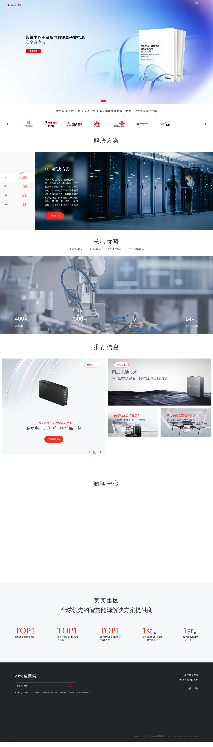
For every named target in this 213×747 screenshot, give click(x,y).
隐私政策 (18, 741)
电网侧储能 (95, 693)
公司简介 (19, 715)
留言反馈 (19, 727)
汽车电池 (39, 719)
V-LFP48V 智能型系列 (60, 693)
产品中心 (39, 707)
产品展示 (81, 6)
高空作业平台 (83, 693)
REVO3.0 (28, 693)
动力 (78, 723)
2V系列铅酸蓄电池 (42, 693)
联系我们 (199, 8)
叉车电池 (39, 723)
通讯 (78, 719)
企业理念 (19, 719)
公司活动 (59, 719)
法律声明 (33, 741)
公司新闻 (59, 715)
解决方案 (46, 6)
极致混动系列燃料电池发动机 (113, 693)
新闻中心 (60, 707)
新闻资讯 (97, 6)
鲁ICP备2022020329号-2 (189, 741)
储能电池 (39, 715)
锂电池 (38, 727)
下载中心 (113, 6)
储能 (78, 727)
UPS (73, 693)
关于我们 (66, 6)
